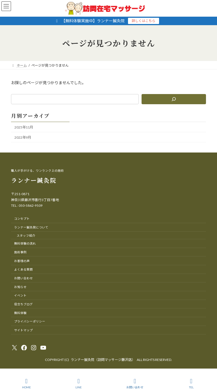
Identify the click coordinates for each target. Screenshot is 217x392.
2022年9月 (22, 137)
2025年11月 (23, 127)
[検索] (174, 99)
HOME (26, 383)
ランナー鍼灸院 (34, 180)
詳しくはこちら (143, 21)
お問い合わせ (134, 383)
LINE (79, 383)
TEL (191, 383)
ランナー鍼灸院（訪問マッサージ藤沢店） (103, 360)
